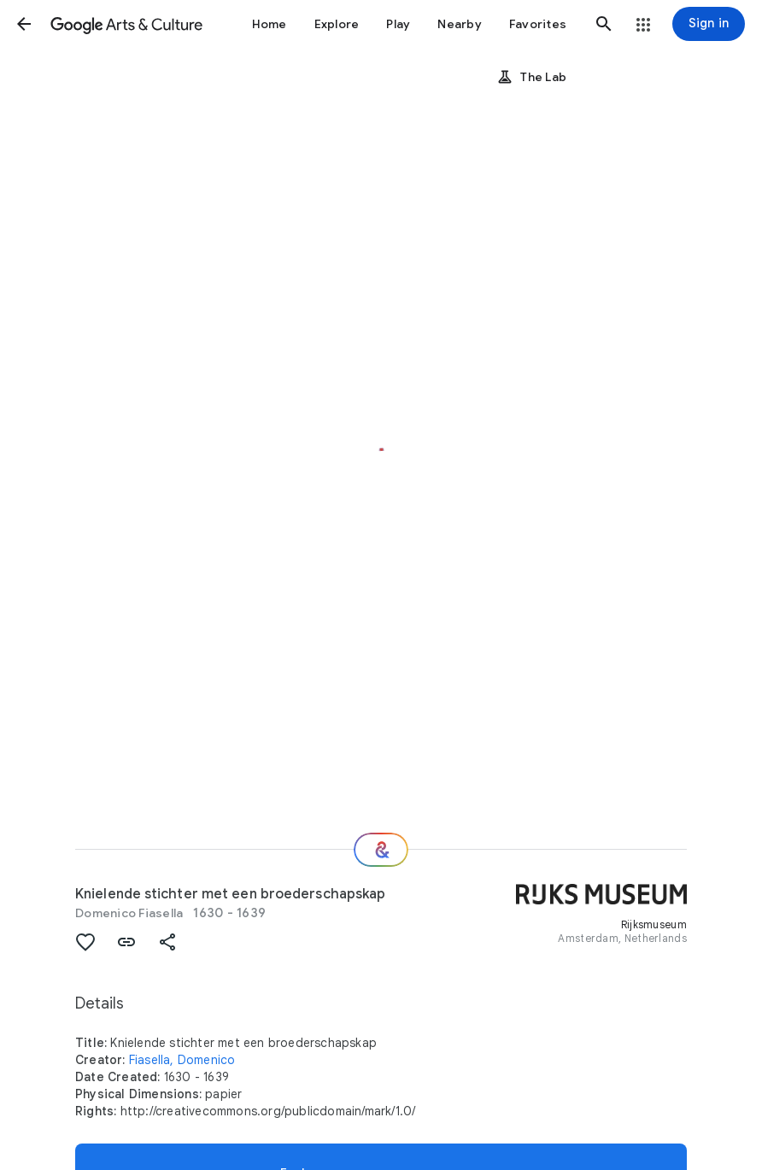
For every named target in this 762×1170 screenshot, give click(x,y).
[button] (23, 23)
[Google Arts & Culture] (126, 24)
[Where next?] (381, 850)
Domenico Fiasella (129, 913)
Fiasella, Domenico (182, 1060)
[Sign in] (708, 24)
